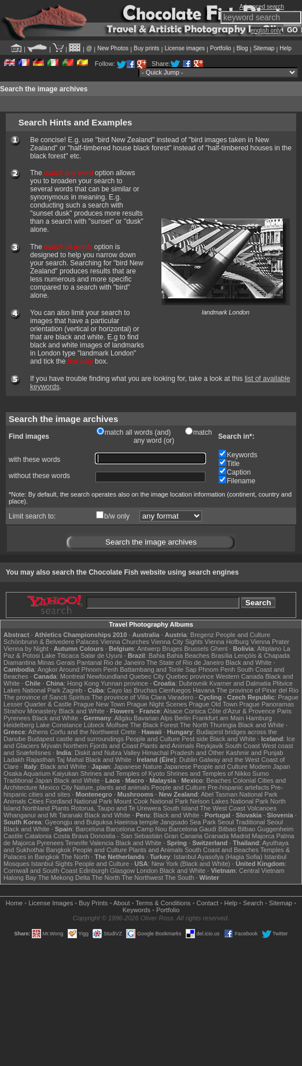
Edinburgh (93, 870)
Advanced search (262, 6)
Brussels (196, 648)
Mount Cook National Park (151, 801)
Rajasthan (40, 759)
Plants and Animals (167, 745)
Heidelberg (18, 724)
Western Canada (239, 676)
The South (179, 877)
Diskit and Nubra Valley (108, 752)
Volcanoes (262, 808)
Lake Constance (59, 724)
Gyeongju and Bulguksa (79, 822)
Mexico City (55, 787)
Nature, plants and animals (112, 787)
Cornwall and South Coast (40, 870)
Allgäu (123, 718)
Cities (36, 801)
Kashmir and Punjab (254, 752)
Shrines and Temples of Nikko (209, 773)
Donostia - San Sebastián (126, 835)
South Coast (242, 745)
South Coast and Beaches (222, 849)
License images (185, 48)
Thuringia (223, 724)
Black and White (248, 662)
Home (14, 903)
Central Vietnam (262, 870)
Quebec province (190, 676)
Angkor (48, 669)
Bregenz (202, 634)
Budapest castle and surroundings (76, 738)
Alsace (172, 711)
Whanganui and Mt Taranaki (43, 815)
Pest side (195, 738)
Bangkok (58, 849)
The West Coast (222, 808)
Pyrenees (16, 718)
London (147, 870)
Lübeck (94, 724)
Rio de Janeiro (124, 662)
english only (266, 30)
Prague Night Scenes (157, 704)
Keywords (136, 909)
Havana (204, 690)
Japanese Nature (137, 766)
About (121, 903)
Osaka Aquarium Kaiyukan (41, 773)
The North (194, 724)
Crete (128, 731)
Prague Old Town (213, 704)
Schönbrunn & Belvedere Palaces (51, 641)
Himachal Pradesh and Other (183, 752)
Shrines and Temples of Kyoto (122, 773)
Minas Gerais (56, 662)
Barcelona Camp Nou (136, 829)
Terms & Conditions (162, 903)
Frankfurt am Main (218, 718)
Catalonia (38, 835)
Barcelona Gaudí (193, 829)
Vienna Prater (270, 641)
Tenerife (76, 842)
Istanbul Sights (52, 863)
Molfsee (117, 724)
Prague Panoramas (266, 704)
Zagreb (72, 690)
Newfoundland (107, 676)
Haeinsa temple (136, 822)
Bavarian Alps (153, 718)
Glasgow (122, 870)
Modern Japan (269, 766)
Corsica (194, 711)
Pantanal (89, 662)
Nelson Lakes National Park (229, 801)
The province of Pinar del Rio (257, 690)
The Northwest (142, 877)
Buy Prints (93, 903)
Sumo (260, 773)
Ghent (219, 648)
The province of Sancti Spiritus (46, 697)
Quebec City (146, 676)
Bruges (172, 648)
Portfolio (220, 48)
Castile (13, 835)
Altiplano (269, 648)
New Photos (112, 48)
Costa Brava (71, 835)
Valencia (101, 842)
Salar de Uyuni (101, 655)
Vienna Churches (125, 641)
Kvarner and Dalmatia (240, 683)
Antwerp (148, 648)
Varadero (180, 697)
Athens (38, 731)
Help (285, 48)
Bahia (157, 655)
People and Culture (243, 634)
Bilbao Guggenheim (266, 829)
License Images (50, 903)
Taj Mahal (70, 759)
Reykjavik (209, 745)
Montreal (72, 676)
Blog (242, 48)
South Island (180, 808)
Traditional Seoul (259, 822)
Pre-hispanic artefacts (238, 787)
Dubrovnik (193, 683)
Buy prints (146, 48)
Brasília (222, 655)
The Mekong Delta (64, 877)
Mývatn (51, 745)
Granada (216, 835)
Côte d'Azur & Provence (241, 711)
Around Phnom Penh (88, 669)
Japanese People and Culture (206, 766)
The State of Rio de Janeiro (185, 662)
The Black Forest (154, 724)
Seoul (226, 822)
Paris (284, 711)
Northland (36, 808)
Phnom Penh (216, 669)
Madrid (241, 835)
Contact (208, 903)
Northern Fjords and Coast (100, 745)
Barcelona (90, 829)
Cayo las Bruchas (132, 690)
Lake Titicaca (60, 655)
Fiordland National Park (79, 801)
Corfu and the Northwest (84, 731)
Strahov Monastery (30, 711)
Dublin (188, 759)
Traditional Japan (27, 780)
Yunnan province (124, 683)
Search (253, 903)
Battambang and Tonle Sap (158, 669)
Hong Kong (83, 683)
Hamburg (259, 718)
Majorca (263, 835)
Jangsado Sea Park (188, 822)
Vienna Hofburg (227, 641)
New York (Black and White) (191, 863)
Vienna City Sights (177, 641)
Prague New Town (99, 704)
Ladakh (13, 759)
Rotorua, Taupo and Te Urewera (116, 808)
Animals (14, 801)
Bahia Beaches (188, 655)
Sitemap (264, 48)
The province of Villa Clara (128, 697)
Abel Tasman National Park (239, 794)
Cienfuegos (175, 690)
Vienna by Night (25, 648)
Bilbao (227, 829)
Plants (60, 808)
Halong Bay (19, 877)
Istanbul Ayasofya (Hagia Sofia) (218, 856)
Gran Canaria (183, 835)
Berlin (182, 718)
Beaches (219, 780)
